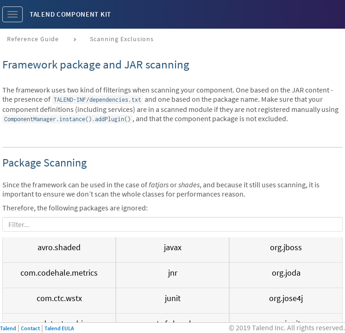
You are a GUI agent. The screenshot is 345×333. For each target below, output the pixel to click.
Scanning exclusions (122, 39)
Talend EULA (59, 328)
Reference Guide (33, 39)
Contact (30, 328)
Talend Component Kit (70, 14)
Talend (8, 328)
